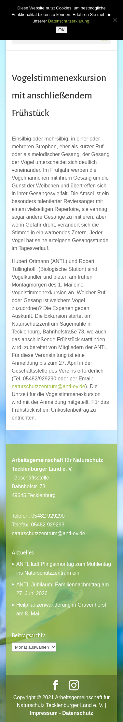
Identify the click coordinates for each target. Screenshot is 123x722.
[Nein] (115, 20)
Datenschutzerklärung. (69, 21)
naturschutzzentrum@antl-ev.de (48, 386)
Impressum (44, 713)
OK (61, 29)
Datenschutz (77, 713)
